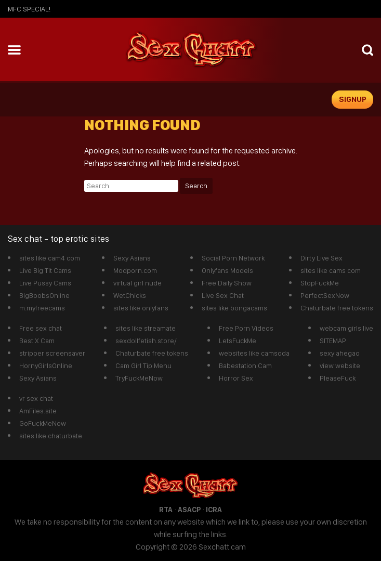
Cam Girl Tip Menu (143, 365)
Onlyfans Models (227, 270)
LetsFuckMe (237, 340)
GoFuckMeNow (42, 423)
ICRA (214, 509)
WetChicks (129, 295)
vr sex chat (36, 398)
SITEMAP (333, 340)
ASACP (189, 509)
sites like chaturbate (50, 436)
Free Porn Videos (246, 328)
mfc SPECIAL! (29, 9)
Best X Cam (37, 340)
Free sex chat (40, 328)
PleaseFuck (338, 378)
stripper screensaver (52, 353)
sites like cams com (330, 270)
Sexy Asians (132, 258)
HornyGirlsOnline (45, 365)
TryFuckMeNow (139, 378)
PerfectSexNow (324, 295)
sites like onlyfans (140, 308)
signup (352, 99)
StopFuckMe (319, 283)
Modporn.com (135, 270)
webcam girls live (346, 328)
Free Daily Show (227, 283)
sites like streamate (145, 328)
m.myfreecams (42, 308)
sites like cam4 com (49, 258)
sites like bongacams (234, 308)
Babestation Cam (245, 365)
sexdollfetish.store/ (146, 340)
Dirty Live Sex (321, 258)
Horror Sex (236, 378)
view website (340, 365)
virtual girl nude (137, 283)
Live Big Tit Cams (45, 270)
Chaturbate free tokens (336, 308)
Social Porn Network (233, 258)
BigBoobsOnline (44, 295)
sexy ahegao (340, 353)
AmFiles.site (38, 411)
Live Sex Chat (223, 295)
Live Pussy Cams (45, 283)
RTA (166, 509)
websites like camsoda (254, 353)
